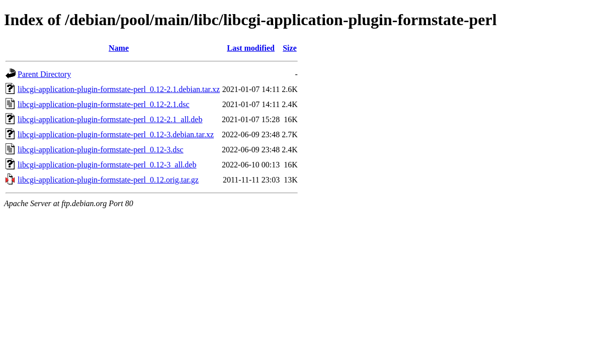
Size (290, 48)
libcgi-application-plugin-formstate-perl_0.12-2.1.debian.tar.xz (119, 89)
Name (119, 48)
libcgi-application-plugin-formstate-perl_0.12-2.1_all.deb (110, 119)
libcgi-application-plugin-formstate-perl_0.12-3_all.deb (107, 164)
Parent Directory (44, 74)
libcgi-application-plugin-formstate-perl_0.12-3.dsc (101, 149)
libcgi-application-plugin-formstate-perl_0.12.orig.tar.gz (108, 179)
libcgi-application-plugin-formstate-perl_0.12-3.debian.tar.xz (116, 134)
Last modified (251, 48)
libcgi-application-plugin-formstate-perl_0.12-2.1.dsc (104, 104)
